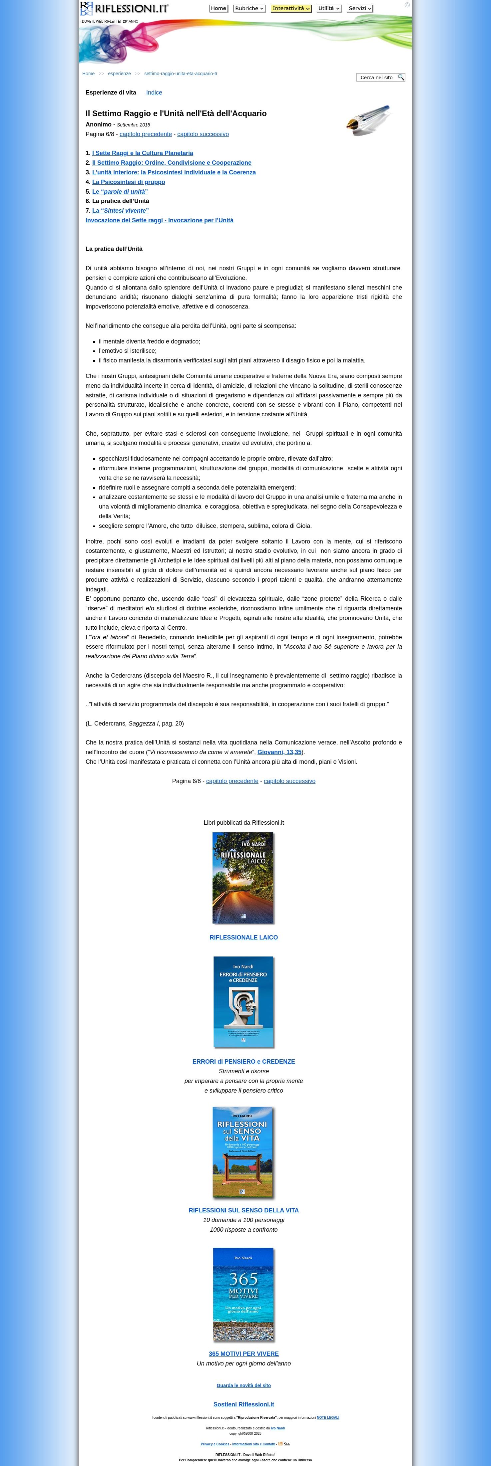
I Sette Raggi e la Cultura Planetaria (142, 153)
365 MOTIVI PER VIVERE (244, 1354)
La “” (120, 210)
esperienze (119, 73)
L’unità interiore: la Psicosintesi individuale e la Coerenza (174, 172)
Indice (154, 92)
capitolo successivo (203, 134)
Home (88, 73)
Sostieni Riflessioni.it (244, 1404)
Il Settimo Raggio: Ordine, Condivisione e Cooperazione (171, 162)
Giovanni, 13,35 (279, 752)
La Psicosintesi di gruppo (128, 182)
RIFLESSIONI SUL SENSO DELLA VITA (244, 1210)
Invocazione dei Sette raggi (124, 220)
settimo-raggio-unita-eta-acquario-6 (180, 73)
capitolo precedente (146, 134)
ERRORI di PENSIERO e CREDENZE (244, 1061)
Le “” (120, 191)
